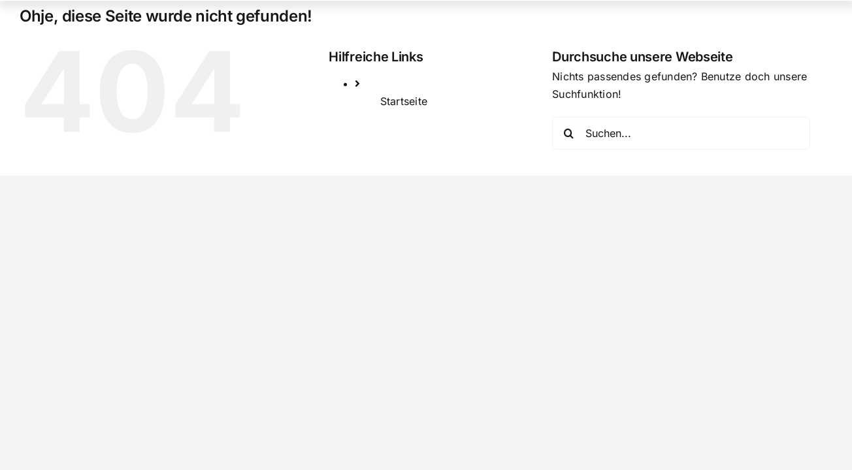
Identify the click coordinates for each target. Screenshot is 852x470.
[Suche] (568, 133)
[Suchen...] (681, 133)
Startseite (403, 101)
